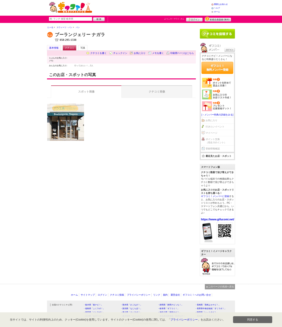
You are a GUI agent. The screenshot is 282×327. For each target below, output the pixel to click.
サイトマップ (88, 294)
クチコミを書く (98, 53)
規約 (165, 294)
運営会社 (175, 294)
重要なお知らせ (221, 4)
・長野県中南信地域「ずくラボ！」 (210, 308)
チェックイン (120, 53)
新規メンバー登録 (218, 19)
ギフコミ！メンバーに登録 (215, 196)
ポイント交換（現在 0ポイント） (216, 141)
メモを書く (158, 53)
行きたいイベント (215, 126)
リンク (156, 294)
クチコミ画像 (157, 91)
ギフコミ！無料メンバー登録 (217, 67)
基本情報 (54, 47)
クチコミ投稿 (117, 294)
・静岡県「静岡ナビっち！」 (170, 305)
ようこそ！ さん (174, 19)
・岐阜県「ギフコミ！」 (168, 308)
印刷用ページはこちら (182, 53)
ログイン (194, 19)
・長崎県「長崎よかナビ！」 (207, 305)
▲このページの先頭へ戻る (220, 286)
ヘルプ (217, 8)
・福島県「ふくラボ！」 (94, 308)
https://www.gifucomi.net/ (217, 219)
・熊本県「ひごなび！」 (131, 305)
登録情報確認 (213, 148)
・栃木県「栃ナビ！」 (93, 305)
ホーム (217, 12)
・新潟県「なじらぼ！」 (131, 308)
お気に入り (140, 53)
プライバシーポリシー (138, 294)
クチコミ (69, 47)
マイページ (211, 133)
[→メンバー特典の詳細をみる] (217, 114)
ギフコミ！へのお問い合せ (197, 294)
